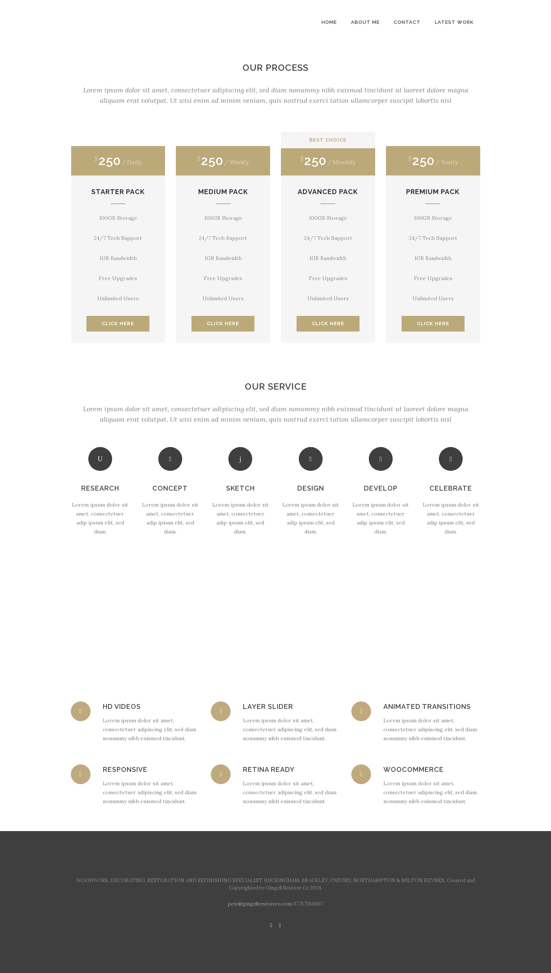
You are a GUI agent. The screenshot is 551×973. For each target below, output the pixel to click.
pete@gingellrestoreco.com (260, 904)
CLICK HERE (118, 323)
